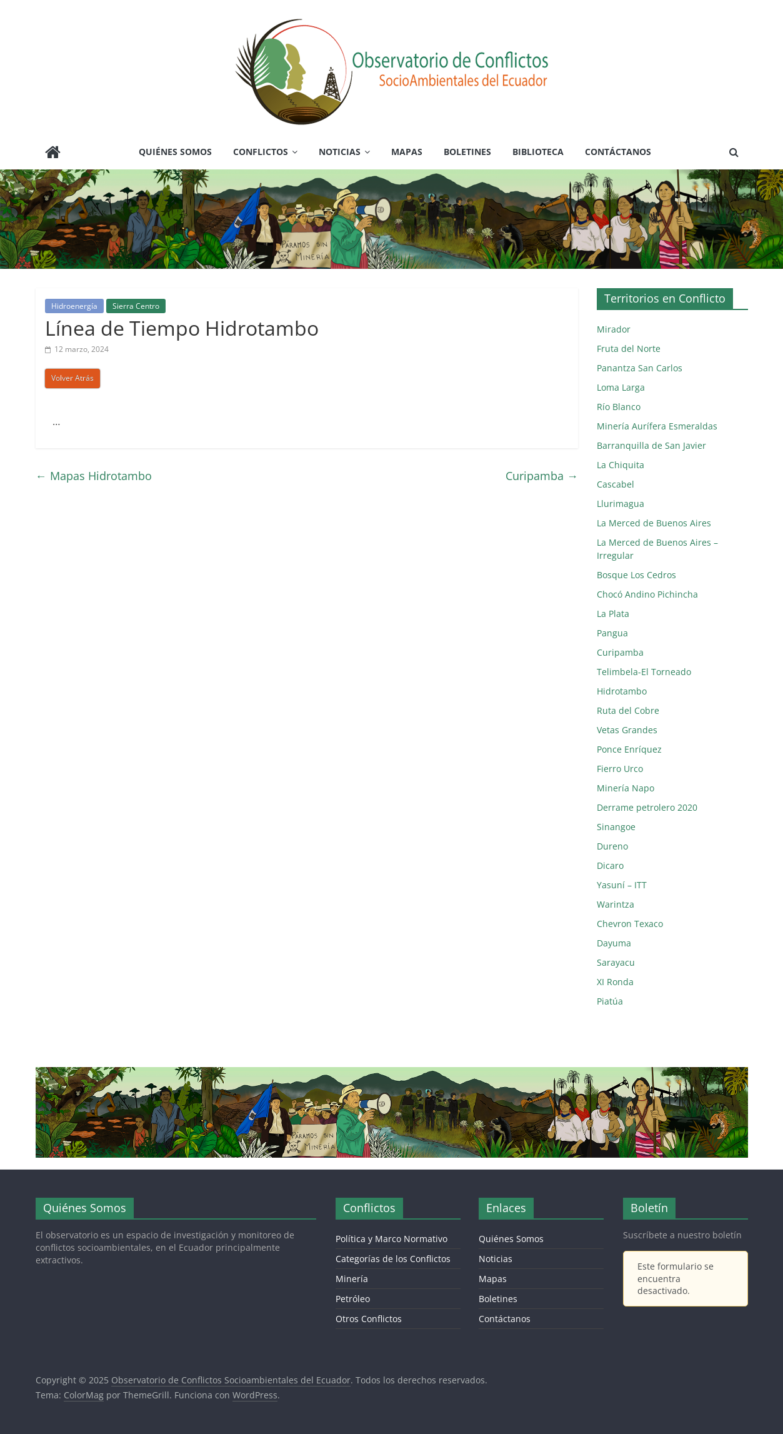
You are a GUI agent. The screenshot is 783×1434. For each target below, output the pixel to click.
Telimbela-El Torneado (644, 672)
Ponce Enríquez (629, 749)
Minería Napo (625, 788)
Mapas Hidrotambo (94, 475)
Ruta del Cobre (628, 710)
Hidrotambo (622, 691)
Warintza (615, 904)
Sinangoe (616, 827)
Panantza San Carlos (639, 368)
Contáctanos (618, 152)
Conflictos (260, 152)
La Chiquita (620, 465)
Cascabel (615, 484)
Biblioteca (538, 152)
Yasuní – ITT (622, 885)
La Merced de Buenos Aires (654, 523)
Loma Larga (621, 387)
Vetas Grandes (627, 730)
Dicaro (610, 865)
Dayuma (614, 943)
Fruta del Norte (629, 348)
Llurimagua (620, 503)
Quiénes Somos (175, 152)
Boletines (467, 152)
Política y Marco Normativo (391, 1239)
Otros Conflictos (369, 1319)
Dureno (612, 846)
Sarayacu (616, 962)
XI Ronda (615, 982)
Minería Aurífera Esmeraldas (657, 426)
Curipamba (542, 475)
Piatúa (610, 1001)
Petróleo (353, 1299)
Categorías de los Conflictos (393, 1259)
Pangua (612, 633)
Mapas (406, 152)
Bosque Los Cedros (636, 575)
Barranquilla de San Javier (651, 445)
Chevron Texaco (630, 924)
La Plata (613, 613)
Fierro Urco (620, 769)
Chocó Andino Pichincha (647, 594)
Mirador (614, 329)
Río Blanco (619, 407)
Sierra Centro (135, 306)
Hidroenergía (74, 306)
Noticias (340, 152)
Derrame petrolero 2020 (647, 807)
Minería (352, 1279)
